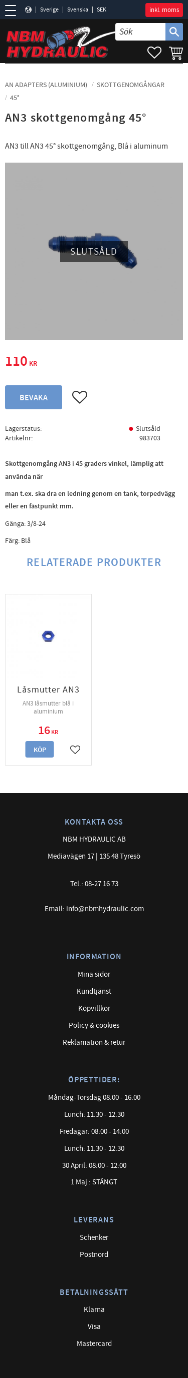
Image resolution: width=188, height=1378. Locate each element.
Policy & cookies (94, 1025)
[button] (14, 11)
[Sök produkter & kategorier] (140, 32)
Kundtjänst (94, 991)
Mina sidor (94, 974)
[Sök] (174, 32)
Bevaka (34, 398)
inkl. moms (164, 10)
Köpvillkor (94, 1008)
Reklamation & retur (94, 1042)
